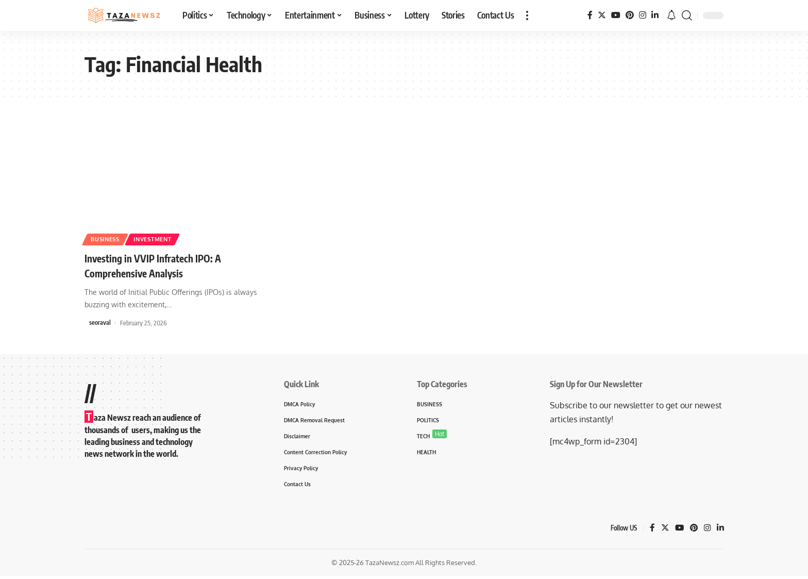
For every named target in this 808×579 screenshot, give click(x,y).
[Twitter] (602, 15)
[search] (687, 15)
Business (109, 238)
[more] (527, 15)
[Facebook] (590, 15)
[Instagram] (642, 15)
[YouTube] (616, 15)
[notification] (671, 15)
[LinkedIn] (655, 15)
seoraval (100, 323)
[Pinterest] (629, 15)
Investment (165, 238)
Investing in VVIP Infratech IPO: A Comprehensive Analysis (165, 265)
